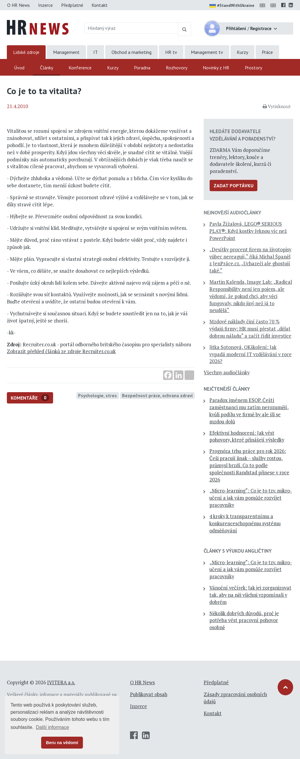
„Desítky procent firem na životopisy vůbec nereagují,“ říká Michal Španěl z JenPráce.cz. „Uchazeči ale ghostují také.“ (250, 260)
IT (95, 52)
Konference (80, 68)
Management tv (207, 52)
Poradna (142, 68)
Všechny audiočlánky (227, 372)
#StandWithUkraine (231, 6)
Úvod (19, 68)
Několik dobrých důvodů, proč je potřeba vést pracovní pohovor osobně (244, 620)
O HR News (18, 5)
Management (66, 52)
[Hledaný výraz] (131, 28)
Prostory (253, 68)
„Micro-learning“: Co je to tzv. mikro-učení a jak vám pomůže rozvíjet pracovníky (250, 497)
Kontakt (100, 5)
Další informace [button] (52, 727)
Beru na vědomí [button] (62, 742)
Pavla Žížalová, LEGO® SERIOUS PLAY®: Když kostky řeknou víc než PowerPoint (248, 231)
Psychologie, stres (97, 395)
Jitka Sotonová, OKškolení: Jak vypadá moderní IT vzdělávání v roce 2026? (250, 354)
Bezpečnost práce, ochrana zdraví (157, 395)
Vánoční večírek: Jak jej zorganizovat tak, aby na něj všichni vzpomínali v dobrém (250, 595)
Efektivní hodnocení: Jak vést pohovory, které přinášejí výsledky (246, 436)
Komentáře (30, 397)
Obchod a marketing (131, 52)
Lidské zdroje (26, 52)
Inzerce (45, 5)
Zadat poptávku (233, 185)
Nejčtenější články (227, 389)
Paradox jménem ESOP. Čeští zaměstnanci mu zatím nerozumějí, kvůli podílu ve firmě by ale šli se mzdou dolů (249, 411)
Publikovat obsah (148, 694)
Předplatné (72, 5)
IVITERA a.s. (61, 682)
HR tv (171, 52)
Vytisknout (277, 106)
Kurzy (242, 52)
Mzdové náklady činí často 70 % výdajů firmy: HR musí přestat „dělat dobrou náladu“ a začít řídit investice (250, 328)
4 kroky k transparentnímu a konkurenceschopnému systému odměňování (245, 523)
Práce (267, 52)
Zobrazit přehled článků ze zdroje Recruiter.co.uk (61, 351)
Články (46, 68)
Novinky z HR (216, 68)
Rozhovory (176, 68)
